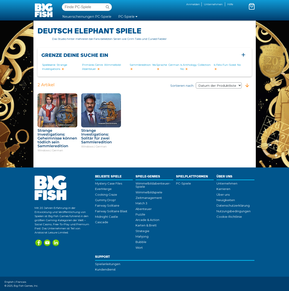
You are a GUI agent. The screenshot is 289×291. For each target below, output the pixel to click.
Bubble (141, 242)
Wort (139, 247)
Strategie (142, 231)
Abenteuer (144, 209)
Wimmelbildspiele (149, 192)
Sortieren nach (206, 85)
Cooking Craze (106, 194)
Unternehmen (213, 4)
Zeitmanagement (149, 198)
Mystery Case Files (108, 183)
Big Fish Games (44, 10)
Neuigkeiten (225, 200)
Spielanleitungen (107, 264)
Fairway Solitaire (107, 205)
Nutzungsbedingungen (233, 211)
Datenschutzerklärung (233, 205)
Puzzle (140, 214)
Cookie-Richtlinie (229, 216)
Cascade (101, 222)
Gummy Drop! (105, 200)
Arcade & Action (147, 220)
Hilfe (230, 4)
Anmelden (193, 4)
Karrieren (223, 189)
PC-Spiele (183, 183)
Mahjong (142, 236)
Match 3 (141, 203)
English (9, 281)
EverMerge (103, 189)
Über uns (223, 194)
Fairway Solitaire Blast (111, 211)
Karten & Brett (146, 225)
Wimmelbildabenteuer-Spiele (153, 185)
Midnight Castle (106, 216)
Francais (21, 281)
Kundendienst (105, 269)
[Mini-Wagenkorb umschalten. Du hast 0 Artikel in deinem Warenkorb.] (252, 6)
